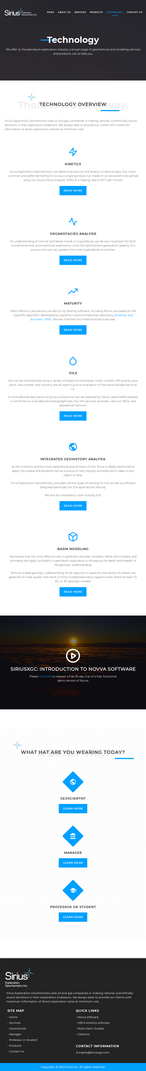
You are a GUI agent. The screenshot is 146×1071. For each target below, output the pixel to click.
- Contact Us (15, 1051)
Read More (73, 190)
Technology (115, 12)
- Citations (83, 1034)
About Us (64, 12)
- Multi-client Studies (90, 1028)
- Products (14, 1045)
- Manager (14, 1034)
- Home (12, 1017)
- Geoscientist (16, 1028)
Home (50, 12)
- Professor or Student (22, 1040)
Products (96, 12)
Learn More (73, 808)
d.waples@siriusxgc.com (92, 1052)
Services (80, 12)
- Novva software (87, 1017)
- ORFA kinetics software (93, 1023)
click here (45, 676)
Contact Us (134, 12)
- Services (14, 1023)
